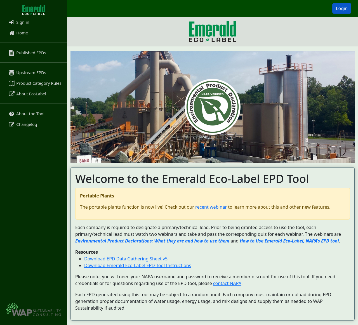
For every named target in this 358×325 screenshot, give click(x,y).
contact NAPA (227, 283)
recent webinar (211, 207)
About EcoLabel (27, 93)
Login (342, 8)
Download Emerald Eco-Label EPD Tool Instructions (137, 265)
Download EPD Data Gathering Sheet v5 (126, 259)
